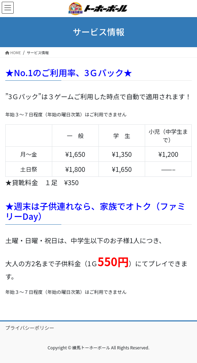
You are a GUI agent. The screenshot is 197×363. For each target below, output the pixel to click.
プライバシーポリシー (29, 327)
